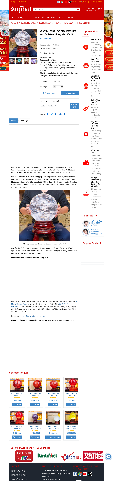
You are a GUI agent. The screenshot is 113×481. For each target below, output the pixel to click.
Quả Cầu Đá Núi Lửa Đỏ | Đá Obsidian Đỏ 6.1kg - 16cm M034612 (53, 395)
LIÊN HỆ (70, 18)
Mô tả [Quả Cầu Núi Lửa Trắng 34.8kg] (13, 121)
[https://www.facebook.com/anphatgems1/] (59, 2)
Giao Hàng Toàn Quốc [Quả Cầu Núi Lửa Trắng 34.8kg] (95, 60)
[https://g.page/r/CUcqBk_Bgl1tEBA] (63, 2)
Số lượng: (43, 87)
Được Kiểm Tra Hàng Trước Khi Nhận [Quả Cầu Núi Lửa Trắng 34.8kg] (95, 125)
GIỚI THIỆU (51, 18)
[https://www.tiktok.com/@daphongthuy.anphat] (70, 2)
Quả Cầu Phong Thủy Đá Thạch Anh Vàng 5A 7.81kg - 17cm (71, 427)
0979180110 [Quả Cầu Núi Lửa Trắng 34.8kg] (22, 2)
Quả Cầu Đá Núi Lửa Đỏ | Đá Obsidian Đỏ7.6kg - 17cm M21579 (35, 395)
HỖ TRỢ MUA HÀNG (18, 471)
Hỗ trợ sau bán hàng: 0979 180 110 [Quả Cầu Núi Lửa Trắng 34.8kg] (96, 231)
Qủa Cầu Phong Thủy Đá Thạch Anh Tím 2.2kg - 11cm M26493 (35, 427)
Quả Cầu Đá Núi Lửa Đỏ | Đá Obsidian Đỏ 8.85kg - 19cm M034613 (17, 395)
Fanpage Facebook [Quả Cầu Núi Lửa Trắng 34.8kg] (91, 243)
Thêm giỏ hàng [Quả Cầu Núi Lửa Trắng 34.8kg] (48, 93)
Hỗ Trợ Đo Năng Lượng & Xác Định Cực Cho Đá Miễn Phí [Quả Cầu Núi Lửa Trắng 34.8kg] (96, 182)
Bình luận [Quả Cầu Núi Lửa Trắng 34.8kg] (24, 121)
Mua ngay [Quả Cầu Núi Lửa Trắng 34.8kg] (70, 93)
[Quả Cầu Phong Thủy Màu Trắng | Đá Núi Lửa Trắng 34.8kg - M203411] (21, 9)
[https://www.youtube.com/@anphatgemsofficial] (67, 2)
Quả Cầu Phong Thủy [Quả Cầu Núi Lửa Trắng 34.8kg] (28, 23)
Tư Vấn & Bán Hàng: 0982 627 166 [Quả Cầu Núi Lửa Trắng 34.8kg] (96, 223)
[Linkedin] (56, 114)
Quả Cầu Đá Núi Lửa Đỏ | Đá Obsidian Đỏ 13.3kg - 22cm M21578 (71, 395)
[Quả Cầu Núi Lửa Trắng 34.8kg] (100, 10)
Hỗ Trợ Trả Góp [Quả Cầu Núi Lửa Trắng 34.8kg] (95, 151)
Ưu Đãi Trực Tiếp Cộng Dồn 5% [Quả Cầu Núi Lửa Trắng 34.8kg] (95, 102)
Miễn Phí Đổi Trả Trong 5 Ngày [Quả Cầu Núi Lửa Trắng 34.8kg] (96, 78)
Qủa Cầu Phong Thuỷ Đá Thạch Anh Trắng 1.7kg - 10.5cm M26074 (53, 427)
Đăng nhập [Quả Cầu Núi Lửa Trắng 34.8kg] (76, 2)
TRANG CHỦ (39, 18)
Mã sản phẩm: (45, 49)
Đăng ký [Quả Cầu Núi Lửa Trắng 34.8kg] (85, 2)
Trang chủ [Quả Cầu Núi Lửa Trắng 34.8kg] (14, 23)
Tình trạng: (44, 82)
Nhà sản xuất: (45, 45)
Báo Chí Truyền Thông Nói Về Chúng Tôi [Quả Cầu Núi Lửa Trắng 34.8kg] (30, 448)
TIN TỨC (61, 18)
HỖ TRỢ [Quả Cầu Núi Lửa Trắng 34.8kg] (15, 466)
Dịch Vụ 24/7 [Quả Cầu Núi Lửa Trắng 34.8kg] (96, 39)
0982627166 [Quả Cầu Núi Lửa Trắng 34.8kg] (15, 307)
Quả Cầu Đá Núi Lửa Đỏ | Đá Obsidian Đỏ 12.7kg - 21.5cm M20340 (17, 427)
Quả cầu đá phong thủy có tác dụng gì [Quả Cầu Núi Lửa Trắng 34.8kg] (33, 316)
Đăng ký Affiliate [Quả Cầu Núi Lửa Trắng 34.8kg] (96, 2)
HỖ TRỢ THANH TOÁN (19, 475)
